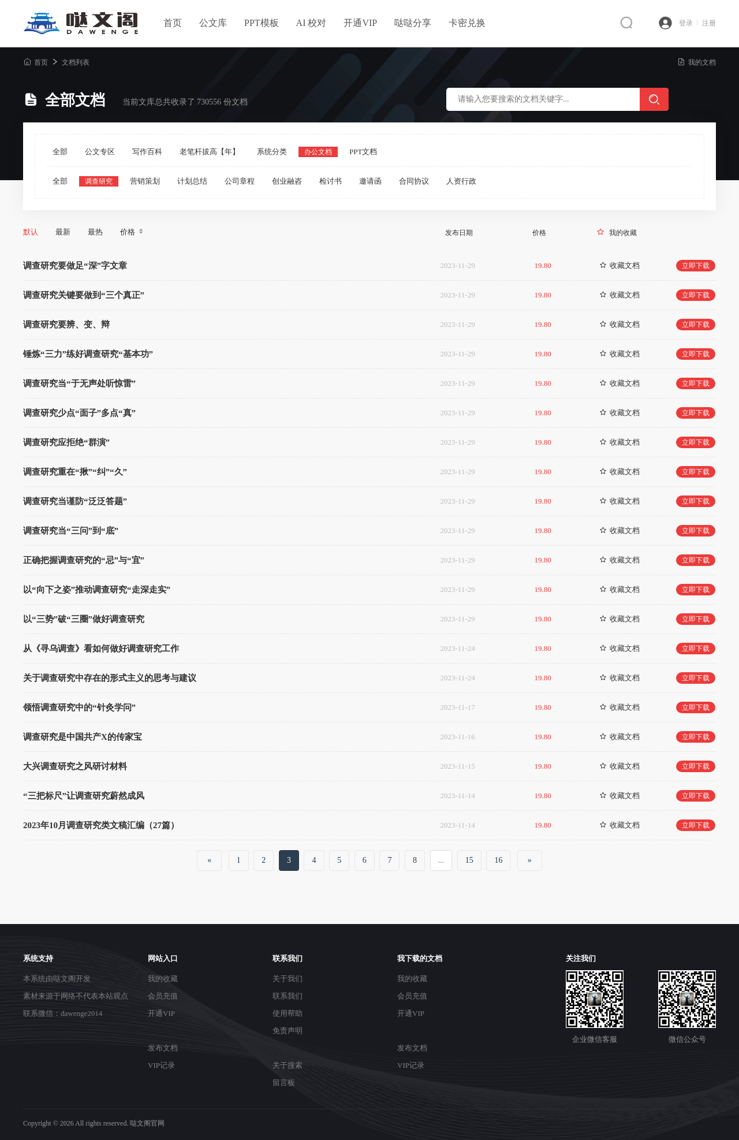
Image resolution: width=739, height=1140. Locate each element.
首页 (172, 23)
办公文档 (318, 152)
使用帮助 (288, 1013)
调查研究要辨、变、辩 (66, 324)
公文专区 (100, 151)
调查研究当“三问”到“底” (70, 530)
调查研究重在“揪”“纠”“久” (75, 471)
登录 (688, 23)
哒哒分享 (412, 23)
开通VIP (360, 23)
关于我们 (288, 978)
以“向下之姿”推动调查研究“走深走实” (96, 589)
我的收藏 (623, 233)
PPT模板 (261, 23)
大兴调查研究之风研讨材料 (75, 766)
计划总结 (192, 181)
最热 (95, 232)
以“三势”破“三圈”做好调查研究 (83, 619)
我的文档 (696, 62)
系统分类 (272, 151)
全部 (60, 151)
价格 (132, 232)
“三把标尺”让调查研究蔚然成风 (83, 795)
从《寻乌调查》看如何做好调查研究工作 (101, 648)
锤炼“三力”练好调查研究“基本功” (88, 354)
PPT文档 (363, 151)
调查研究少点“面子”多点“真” (79, 413)
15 (469, 860)
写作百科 (147, 151)
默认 (30, 232)
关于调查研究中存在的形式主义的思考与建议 (109, 678)
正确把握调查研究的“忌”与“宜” (83, 560)
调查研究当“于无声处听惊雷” (79, 383)
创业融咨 (287, 181)
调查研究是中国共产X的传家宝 (82, 737)
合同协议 (414, 181)
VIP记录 (161, 1065)
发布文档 (163, 1048)
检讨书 (330, 181)
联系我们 (288, 996)
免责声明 (288, 1030)
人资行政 (461, 181)
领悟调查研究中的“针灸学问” (79, 707)
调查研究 (99, 181)
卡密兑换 (467, 23)
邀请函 (370, 181)
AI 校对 (311, 23)
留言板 (284, 1082)
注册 (709, 23)
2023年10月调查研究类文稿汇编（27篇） (101, 825)
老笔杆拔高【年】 (210, 151)
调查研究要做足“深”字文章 (75, 265)
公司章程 (240, 181)
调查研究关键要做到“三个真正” (83, 295)
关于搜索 (288, 1065)
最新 (62, 232)
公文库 (213, 23)
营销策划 (145, 181)
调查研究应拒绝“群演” (66, 442)
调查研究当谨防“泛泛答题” (75, 501)
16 (498, 860)
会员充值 (163, 996)
